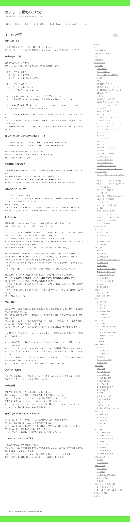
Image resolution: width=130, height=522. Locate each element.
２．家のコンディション (106, 305)
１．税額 (100, 460)
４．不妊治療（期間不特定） (107, 332)
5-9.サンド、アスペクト (105, 147)
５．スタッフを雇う (104, 360)
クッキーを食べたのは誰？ (106, 269)
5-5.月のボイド (102, 141)
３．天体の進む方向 (104, 378)
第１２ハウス (100, 466)
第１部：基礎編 (39, 24)
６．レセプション (101, 157)
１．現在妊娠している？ (106, 323)
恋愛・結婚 (101, 369)
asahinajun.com (23, 511)
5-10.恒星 (100, 151)
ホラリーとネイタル (102, 51)
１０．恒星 (99, 208)
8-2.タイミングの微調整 (105, 199)
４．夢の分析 (102, 423)
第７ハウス (99, 366)
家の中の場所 (102, 254)
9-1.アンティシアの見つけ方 (107, 205)
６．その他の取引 (103, 317)
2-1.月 (99, 81)
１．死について (102, 348)
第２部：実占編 (55, 24)
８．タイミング (101, 193)
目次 (26, 24)
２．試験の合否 (102, 417)
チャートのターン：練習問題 (107, 75)
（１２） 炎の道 (103, 138)
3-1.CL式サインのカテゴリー (107, 99)
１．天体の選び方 (103, 372)
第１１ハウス (100, 457)
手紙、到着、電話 (103, 296)
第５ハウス (99, 320)
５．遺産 (100, 284)
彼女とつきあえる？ (104, 399)
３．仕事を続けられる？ (106, 438)
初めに (17, 24)
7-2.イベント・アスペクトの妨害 (109, 181)
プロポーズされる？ (104, 396)
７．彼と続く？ (102, 390)
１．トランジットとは (105, 487)
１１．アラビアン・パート (105, 214)
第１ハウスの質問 (103, 232)
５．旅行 (100, 426)
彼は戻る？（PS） (103, 405)
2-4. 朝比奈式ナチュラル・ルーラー (110, 90)
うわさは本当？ (102, 293)
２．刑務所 (101, 472)
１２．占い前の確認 (102, 223)
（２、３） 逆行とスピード (107, 129)
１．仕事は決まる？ (104, 432)
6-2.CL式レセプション (105, 163)
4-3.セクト (100, 114)
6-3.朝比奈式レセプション (106, 166)
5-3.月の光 (100, 135)
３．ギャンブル (102, 278)
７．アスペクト (101, 172)
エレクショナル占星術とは (105, 484)
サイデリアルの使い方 (103, 54)
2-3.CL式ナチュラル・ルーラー (108, 87)
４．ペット (101, 357)
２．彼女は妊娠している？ (106, 326)
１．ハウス (99, 66)
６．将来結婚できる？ (105, 387)
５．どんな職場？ (103, 444)
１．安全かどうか (103, 235)
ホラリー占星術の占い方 (23, 12)
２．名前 (100, 238)
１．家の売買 (102, 302)
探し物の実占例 (102, 257)
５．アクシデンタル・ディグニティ (108, 123)
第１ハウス (99, 229)
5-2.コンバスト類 (103, 132)
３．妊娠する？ (102, 329)
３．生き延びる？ (103, 354)
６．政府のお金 (102, 287)
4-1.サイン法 (101, 108)
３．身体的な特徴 (103, 241)
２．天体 (98, 78)
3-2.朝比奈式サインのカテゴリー (109, 102)
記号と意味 (99, 60)
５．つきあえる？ (103, 384)
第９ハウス (99, 411)
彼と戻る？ (101, 393)
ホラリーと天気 (101, 478)
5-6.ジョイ (100, 144)
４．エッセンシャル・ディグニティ (108, 105)
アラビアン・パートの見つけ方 (108, 217)
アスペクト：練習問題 (105, 190)
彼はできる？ (102, 402)
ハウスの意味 (102, 69)
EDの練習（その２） (104, 120)
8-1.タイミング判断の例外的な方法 (109, 196)
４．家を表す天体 (103, 311)
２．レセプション (103, 375)
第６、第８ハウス (101, 344)
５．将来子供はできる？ (106, 335)
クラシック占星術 (72, 24)
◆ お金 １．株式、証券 (106, 272)
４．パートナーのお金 (105, 281)
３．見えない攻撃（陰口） (106, 475)
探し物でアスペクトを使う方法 (108, 260)
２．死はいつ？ (102, 351)
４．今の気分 (102, 244)
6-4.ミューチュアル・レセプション (109, 169)
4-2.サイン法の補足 (104, 111)
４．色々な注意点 (103, 381)
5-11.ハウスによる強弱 (105, 154)
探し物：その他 (102, 263)
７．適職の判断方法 (104, 451)
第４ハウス (99, 299)
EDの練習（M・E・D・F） (107, 117)
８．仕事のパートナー (105, 454)
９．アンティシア (101, 202)
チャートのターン (103, 72)
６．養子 (100, 338)
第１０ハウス (100, 429)
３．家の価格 (102, 308)
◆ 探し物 (100, 251)
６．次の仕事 (102, 448)
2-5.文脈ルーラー (103, 93)
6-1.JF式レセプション (105, 160)
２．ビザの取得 (102, 463)
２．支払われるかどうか (106, 275)
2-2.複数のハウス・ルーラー (107, 84)
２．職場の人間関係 (104, 435)
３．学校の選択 (102, 420)
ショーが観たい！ (103, 341)
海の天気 (100, 481)
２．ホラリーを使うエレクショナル (110, 490)
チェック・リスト (103, 126)
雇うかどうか (102, 363)
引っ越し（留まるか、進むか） (108, 408)
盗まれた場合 (102, 266)
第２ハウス (99, 247)
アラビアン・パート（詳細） (107, 220)
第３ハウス (99, 290)
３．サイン (99, 96)
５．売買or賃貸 (102, 314)
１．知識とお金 (102, 414)
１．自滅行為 (102, 469)
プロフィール (88, 24)
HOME (7, 24)
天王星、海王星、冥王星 (106, 211)
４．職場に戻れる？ (104, 441)
